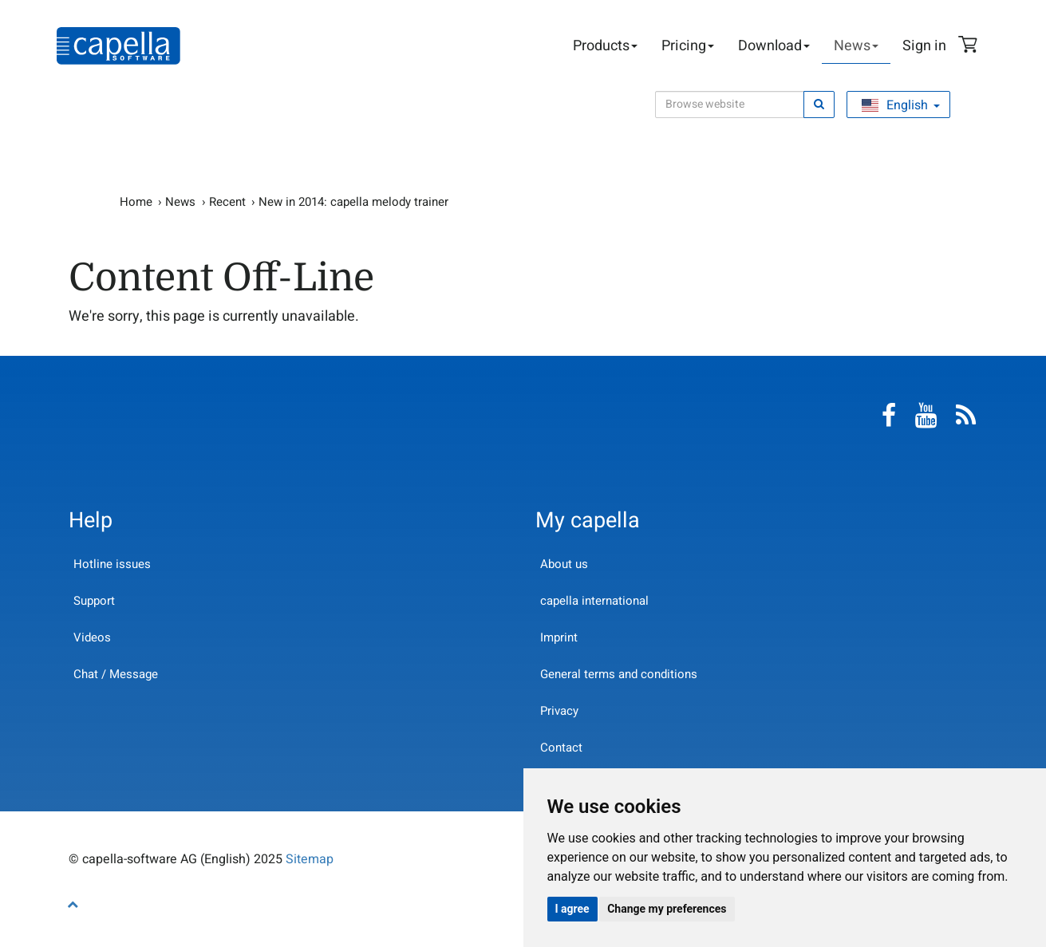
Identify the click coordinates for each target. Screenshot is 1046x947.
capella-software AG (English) (118, 46)
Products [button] (605, 46)
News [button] (856, 46)
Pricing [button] (687, 46)
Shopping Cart (970, 46)
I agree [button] (572, 908)
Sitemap (310, 859)
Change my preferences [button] (666, 908)
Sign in (924, 46)
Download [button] (774, 46)
